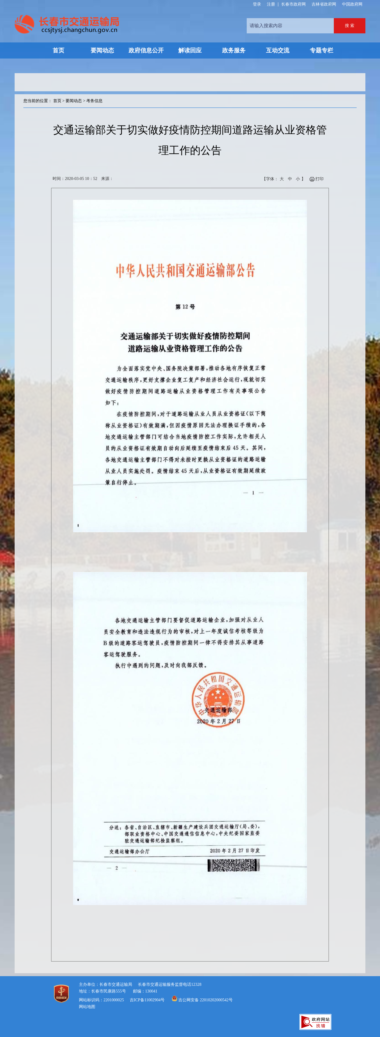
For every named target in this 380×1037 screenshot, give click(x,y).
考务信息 (94, 101)
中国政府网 (352, 4)
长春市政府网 (293, 4)
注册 (271, 4)
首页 (57, 101)
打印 (319, 179)
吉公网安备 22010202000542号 (205, 1000)
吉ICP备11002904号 (147, 1000)
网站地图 (87, 1007)
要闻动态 (73, 101)
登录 (257, 4)
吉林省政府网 (324, 4)
